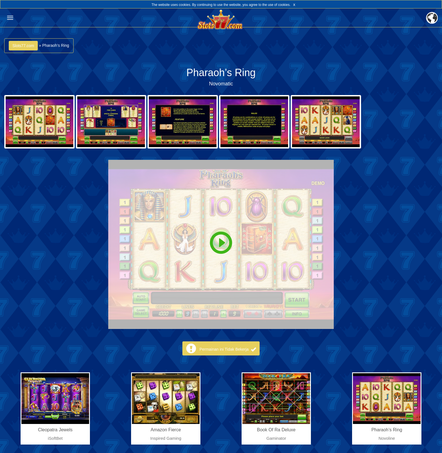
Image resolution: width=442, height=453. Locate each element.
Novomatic (221, 84)
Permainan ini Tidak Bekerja (228, 349)
